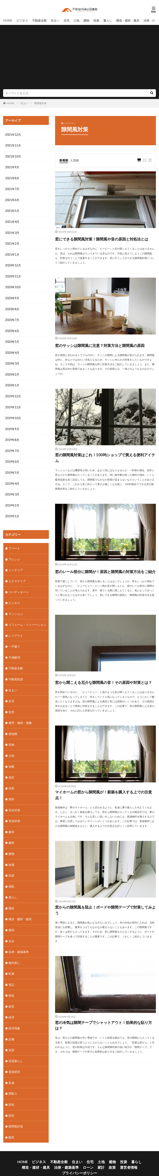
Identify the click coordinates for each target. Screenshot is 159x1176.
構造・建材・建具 (127, 20)
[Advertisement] (79, 58)
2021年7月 (12, 188)
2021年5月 (12, 210)
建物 (86, 20)
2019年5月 (12, 469)
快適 (11, 857)
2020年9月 (12, 296)
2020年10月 (13, 285)
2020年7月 (12, 318)
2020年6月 (12, 329)
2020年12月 (13, 264)
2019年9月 (12, 426)
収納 (11, 738)
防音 (11, 1105)
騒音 (11, 1126)
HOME (7, 20)
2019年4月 (12, 480)
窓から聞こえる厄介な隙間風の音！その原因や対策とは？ (103, 711)
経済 (11, 1008)
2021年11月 (13, 145)
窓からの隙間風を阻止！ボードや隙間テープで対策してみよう (103, 948)
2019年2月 (12, 501)
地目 (11, 770)
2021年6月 (12, 199)
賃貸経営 (14, 1062)
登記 (11, 975)
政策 (77, 1156)
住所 (11, 706)
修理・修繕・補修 (20, 717)
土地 (76, 20)
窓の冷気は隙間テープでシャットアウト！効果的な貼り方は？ (103, 1066)
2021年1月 (12, 253)
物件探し (14, 954)
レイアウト (15, 630)
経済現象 (14, 1019)
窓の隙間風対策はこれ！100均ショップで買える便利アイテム (105, 474)
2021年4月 (12, 221)
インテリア (15, 565)
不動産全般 (39, 20)
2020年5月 (12, 339)
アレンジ (14, 555)
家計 (67, 1156)
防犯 (11, 1094)
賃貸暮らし (15, 1051)
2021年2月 (12, 242)
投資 (96, 20)
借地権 (12, 727)
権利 (11, 921)
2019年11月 (13, 404)
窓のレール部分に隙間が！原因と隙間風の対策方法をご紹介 (103, 592)
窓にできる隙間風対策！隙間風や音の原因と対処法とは (103, 242)
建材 (11, 835)
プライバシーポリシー (117, 1156)
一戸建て (14, 641)
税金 (11, 986)
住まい (55, 20)
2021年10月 (13, 156)
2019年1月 (12, 512)
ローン (56, 1156)
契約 (11, 792)
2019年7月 (12, 447)
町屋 (11, 965)
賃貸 (11, 1040)
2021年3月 (12, 231)
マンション (15, 609)
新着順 (63, 160)
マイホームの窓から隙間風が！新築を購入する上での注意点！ (103, 829)
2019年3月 (12, 490)
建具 (11, 824)
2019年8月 (12, 436)
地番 (11, 760)
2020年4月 (12, 350)
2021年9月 (12, 167)
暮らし (107, 20)
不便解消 (14, 652)
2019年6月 (12, 458)
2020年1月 (12, 382)
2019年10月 (13, 415)
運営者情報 (91, 1156)
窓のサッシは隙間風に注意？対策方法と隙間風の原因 (103, 356)
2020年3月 (12, 361)
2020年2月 (12, 372)
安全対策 (14, 803)
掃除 (11, 878)
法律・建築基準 (18, 943)
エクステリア (17, 576)
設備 (11, 1029)
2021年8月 (12, 177)
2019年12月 (13, 393)
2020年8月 (12, 307)
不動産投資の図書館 (92, 1165)
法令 (11, 932)
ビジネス (22, 20)
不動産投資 (15, 673)
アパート (14, 544)
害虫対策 (14, 814)
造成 (11, 1073)
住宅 (66, 20)
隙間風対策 (40, 103)
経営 (11, 997)
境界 (11, 781)
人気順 (74, 160)
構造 (11, 900)
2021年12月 (13, 134)
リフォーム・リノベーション (27, 619)
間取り (12, 1083)
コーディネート (18, 587)
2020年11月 (13, 275)
